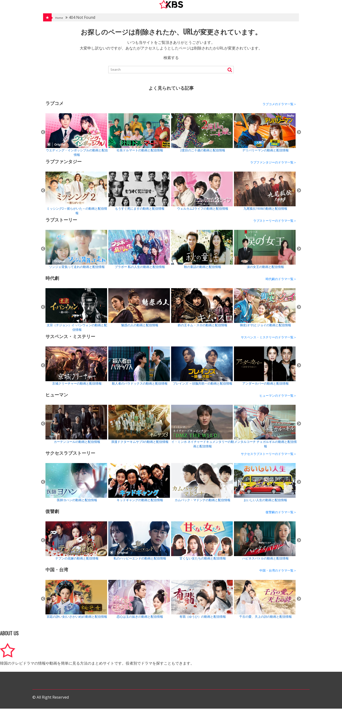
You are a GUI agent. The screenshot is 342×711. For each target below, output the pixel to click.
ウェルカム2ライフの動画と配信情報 (202, 193)
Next (299, 134)
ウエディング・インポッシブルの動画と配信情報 (76, 137)
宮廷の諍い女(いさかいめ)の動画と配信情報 (76, 601)
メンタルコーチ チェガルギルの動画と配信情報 (265, 429)
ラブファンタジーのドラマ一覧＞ (273, 165)
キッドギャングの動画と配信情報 (139, 484)
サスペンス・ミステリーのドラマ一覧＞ (269, 339)
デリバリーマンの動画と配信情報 (265, 135)
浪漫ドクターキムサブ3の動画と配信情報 (139, 426)
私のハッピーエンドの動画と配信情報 (139, 543)
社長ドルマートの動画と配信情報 (139, 135)
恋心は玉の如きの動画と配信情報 (139, 601)
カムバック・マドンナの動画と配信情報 (202, 484)
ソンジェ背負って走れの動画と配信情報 (76, 251)
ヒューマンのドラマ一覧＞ (278, 398)
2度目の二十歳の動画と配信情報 (202, 135)
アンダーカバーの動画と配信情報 (265, 368)
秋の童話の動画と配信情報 (202, 251)
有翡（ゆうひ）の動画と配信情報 (202, 601)
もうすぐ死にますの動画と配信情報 (139, 193)
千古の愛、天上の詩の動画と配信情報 (265, 601)
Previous (43, 134)
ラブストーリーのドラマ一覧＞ (275, 223)
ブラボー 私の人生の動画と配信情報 (139, 251)
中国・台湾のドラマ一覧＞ (278, 573)
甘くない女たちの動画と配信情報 (202, 543)
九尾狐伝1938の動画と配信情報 (265, 193)
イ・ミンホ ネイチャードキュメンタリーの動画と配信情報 (202, 429)
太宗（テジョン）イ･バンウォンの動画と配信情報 (76, 312)
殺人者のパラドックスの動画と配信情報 (139, 368)
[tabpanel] (76, 137)
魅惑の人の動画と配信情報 (139, 310)
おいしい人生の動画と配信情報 (265, 484)
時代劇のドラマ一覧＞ (281, 281)
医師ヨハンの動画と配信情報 (76, 484)
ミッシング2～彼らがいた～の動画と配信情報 (76, 195)
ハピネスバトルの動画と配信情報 (265, 543)
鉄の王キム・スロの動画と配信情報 (202, 310)
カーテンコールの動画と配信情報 (76, 426)
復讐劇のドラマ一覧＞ (281, 514)
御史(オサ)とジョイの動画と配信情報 (265, 310)
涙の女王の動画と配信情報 (265, 251)
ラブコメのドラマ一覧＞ (280, 106)
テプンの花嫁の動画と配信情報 (76, 543)
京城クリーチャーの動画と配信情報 (76, 368)
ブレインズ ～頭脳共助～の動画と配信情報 (202, 368)
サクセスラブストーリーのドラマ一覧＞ (269, 456)
